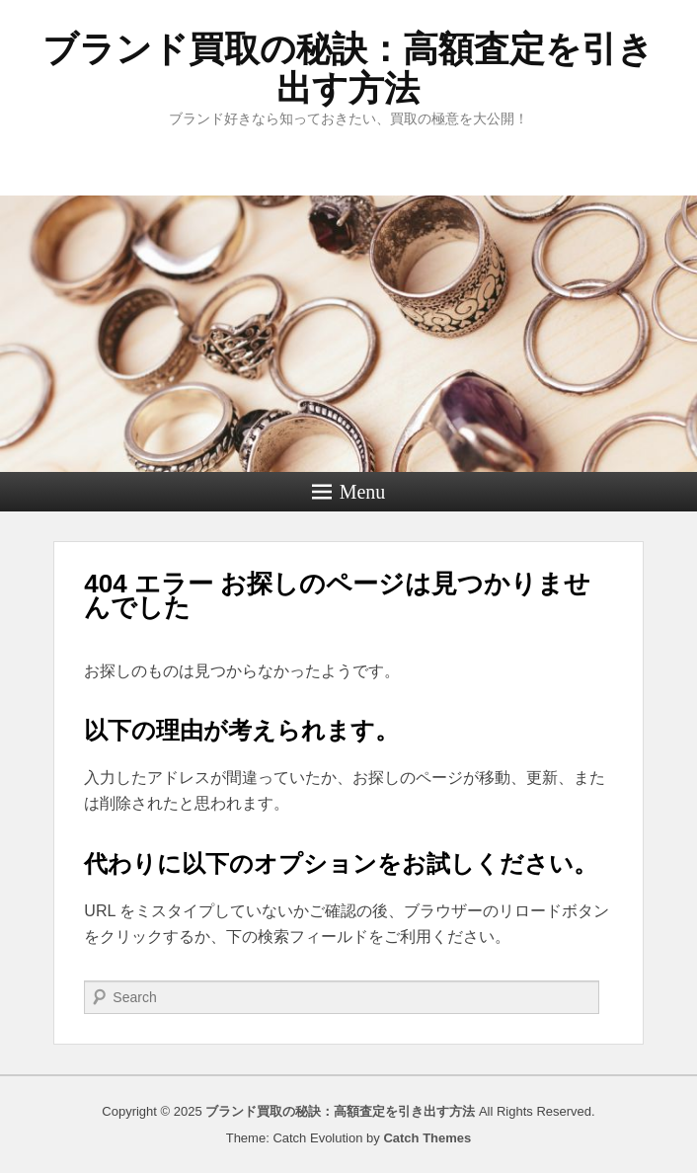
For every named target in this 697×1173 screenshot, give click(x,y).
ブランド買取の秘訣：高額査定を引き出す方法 (348, 69)
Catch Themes (427, 1138)
